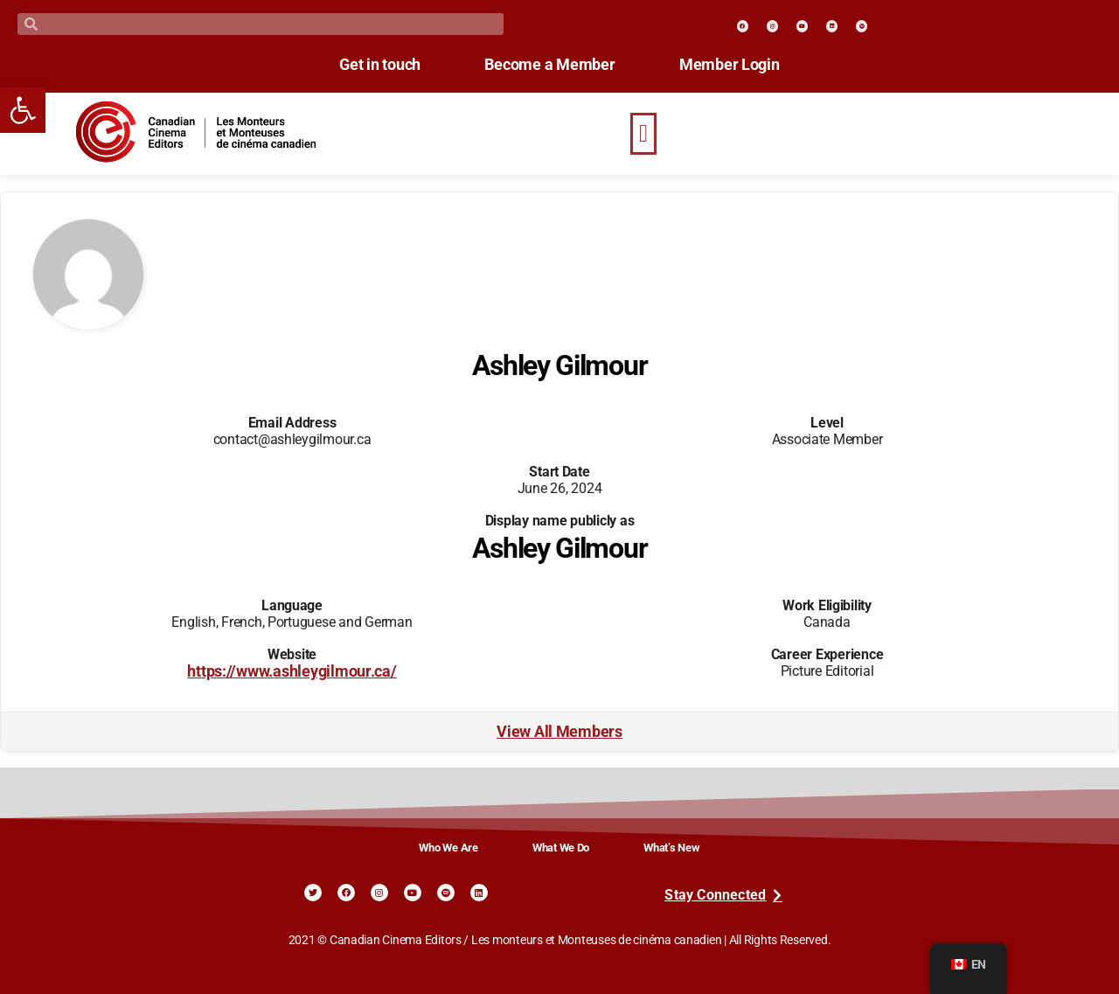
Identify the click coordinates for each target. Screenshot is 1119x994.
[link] (22, 110)
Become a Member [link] (549, 64)
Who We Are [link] (448, 847)
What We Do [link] (560, 847)
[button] (643, 134)
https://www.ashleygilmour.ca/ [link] (291, 671)
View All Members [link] (559, 731)
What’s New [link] (671, 847)
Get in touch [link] (366, 64)
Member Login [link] (744, 64)
